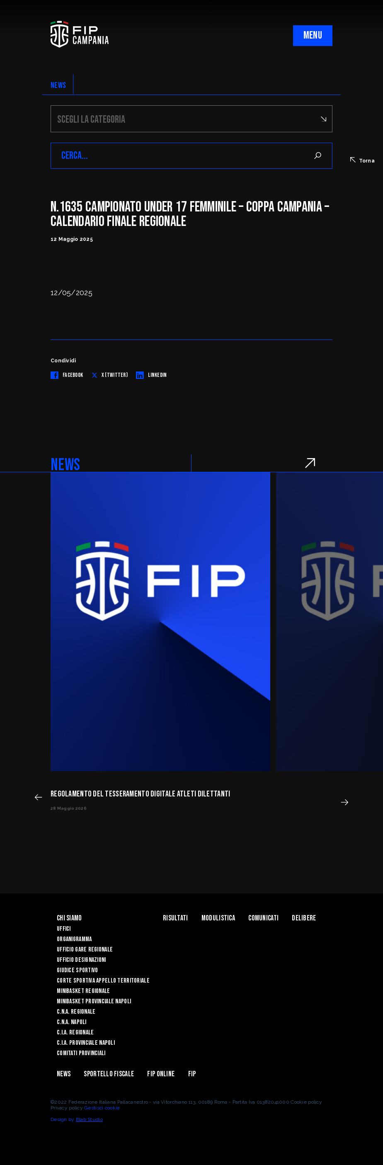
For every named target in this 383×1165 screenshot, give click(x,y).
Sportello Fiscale (109, 1074)
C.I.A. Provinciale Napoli (86, 1043)
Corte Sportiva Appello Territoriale (103, 981)
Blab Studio (89, 1119)
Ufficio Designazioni (81, 960)
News (63, 1074)
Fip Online (161, 1074)
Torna (362, 160)
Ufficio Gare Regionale (85, 950)
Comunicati (263, 918)
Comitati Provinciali (81, 1053)
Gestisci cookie (102, 1108)
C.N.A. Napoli (72, 1022)
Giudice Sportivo (77, 970)
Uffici (64, 929)
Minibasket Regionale (83, 991)
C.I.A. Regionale (75, 1032)
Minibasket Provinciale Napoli (94, 1001)
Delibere (304, 918)
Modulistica (218, 918)
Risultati (175, 918)
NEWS (58, 85)
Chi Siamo (69, 918)
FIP (192, 1074)
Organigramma (74, 939)
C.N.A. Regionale (76, 1012)
